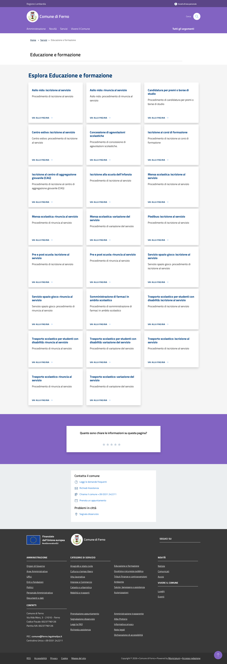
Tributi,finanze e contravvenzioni (130, 576)
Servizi (43, 40)
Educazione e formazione (126, 566)
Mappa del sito (78, 658)
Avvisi (161, 576)
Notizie (161, 566)
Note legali (119, 629)
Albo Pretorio (120, 619)
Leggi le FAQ (76, 624)
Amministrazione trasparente (129, 613)
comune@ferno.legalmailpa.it (47, 636)
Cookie (64, 658)
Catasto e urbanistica (81, 587)
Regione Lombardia (36, 4)
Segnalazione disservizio (82, 619)
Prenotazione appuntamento (84, 613)
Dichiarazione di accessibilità (128, 635)
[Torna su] (218, 655)
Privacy (54, 658)
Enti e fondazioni (35, 582)
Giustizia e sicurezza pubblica (128, 571)
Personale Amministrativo (40, 592)
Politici (30, 587)
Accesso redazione (191, 658)
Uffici (29, 576)
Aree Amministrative (37, 571)
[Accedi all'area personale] (185, 3)
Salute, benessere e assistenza (129, 587)
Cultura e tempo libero (81, 571)
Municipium (174, 658)
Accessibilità (40, 658)
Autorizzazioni (121, 592)
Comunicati (163, 571)
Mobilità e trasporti (80, 592)
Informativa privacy (124, 624)
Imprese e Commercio (81, 582)
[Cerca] (196, 16)
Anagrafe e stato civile (81, 566)
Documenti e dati (35, 598)
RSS (29, 658)
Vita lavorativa (77, 576)
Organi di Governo (36, 566)
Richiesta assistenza (80, 629)
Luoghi (161, 591)
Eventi (161, 596)
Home (33, 40)
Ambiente (119, 582)
